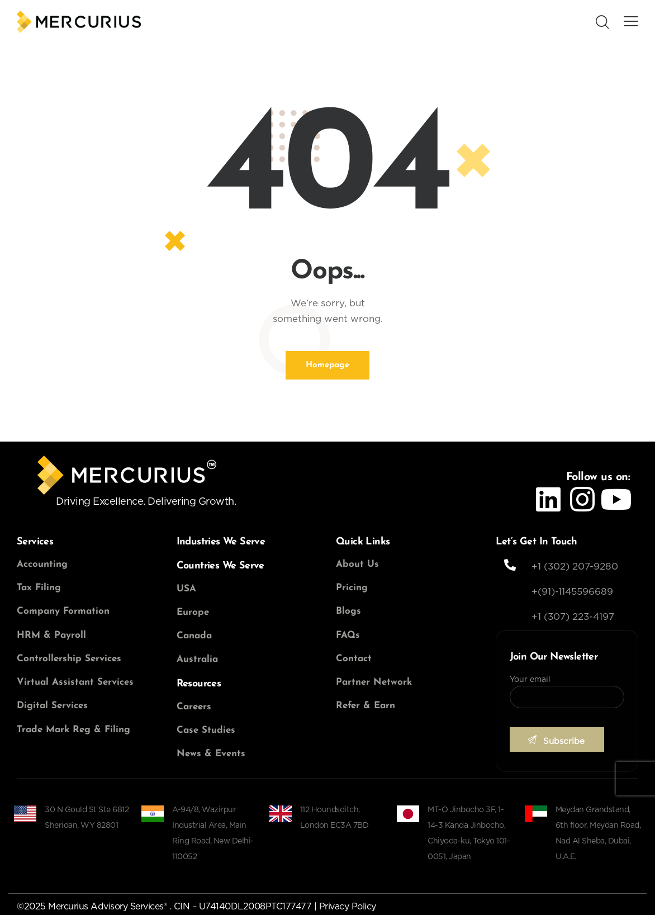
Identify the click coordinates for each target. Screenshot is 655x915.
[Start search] (602, 23)
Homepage (327, 365)
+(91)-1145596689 (572, 591)
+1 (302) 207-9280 (574, 566)
